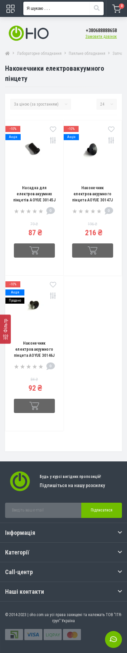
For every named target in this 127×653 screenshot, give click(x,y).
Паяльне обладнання (87, 53)
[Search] (96, 8)
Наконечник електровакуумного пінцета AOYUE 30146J (34, 349)
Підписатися (101, 510)
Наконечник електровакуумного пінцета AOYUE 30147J (92, 194)
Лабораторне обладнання (39, 53)
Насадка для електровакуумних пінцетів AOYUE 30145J (34, 194)
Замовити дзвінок (101, 36)
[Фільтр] (5, 329)
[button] (101, 31)
